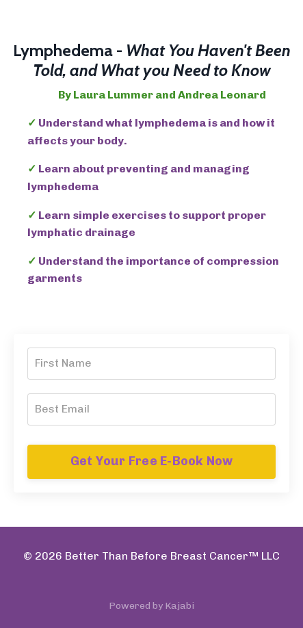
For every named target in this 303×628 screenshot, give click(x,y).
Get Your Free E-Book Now (151, 461)
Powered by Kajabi (151, 606)
